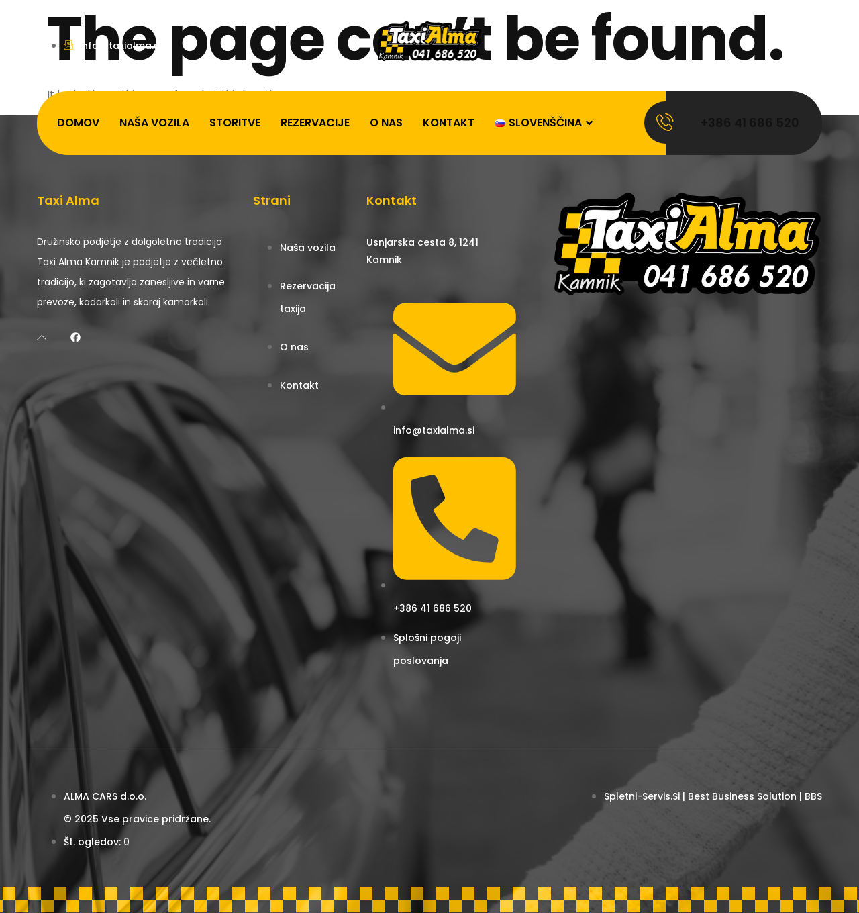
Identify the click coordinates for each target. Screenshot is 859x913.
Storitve (234, 122)
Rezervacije (315, 122)
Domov (78, 122)
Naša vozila (154, 122)
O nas (386, 122)
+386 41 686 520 (750, 122)
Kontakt (448, 122)
